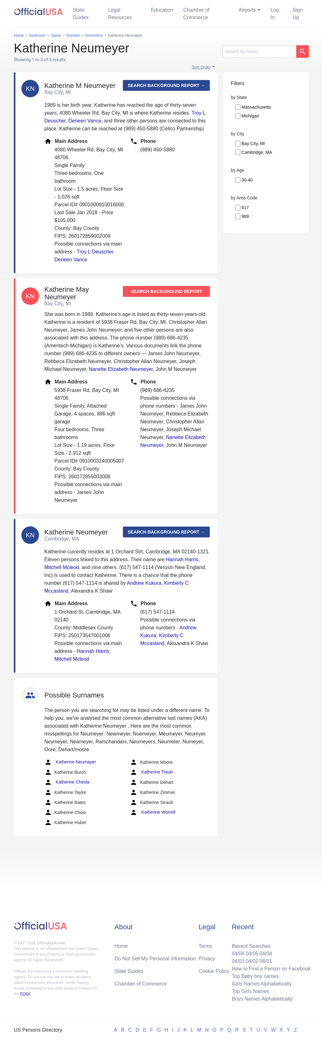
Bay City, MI (253, 143)
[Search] (259, 51)
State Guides (81, 13)
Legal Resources (120, 13)
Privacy (207, 958)
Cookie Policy (214, 971)
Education (162, 10)
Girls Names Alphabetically (261, 983)
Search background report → (166, 85)
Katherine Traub (151, 772)
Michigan (250, 116)
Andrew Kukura (144, 583)
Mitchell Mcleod (61, 567)
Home (121, 946)
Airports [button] (247, 10)
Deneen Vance (84, 120)
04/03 (238, 961)
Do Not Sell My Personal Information (155, 958)
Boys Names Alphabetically (262, 998)
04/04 (265, 953)
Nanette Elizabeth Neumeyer (121, 369)
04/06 (238, 953)
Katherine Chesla (66, 782)
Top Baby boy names (255, 976)
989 (245, 216)
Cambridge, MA (257, 152)
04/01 (265, 961)
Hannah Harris (182, 559)
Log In (274, 13)
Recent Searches (251, 946)
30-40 (247, 180)
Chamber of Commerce (196, 13)
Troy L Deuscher (95, 251)
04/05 (252, 953)
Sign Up (298, 13)
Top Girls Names (250, 991)
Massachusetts (256, 107)
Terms (206, 946)
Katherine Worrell (152, 812)
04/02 (252, 961)
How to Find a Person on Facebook (271, 968)
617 (245, 207)
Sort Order (201, 67)
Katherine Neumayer (70, 762)
